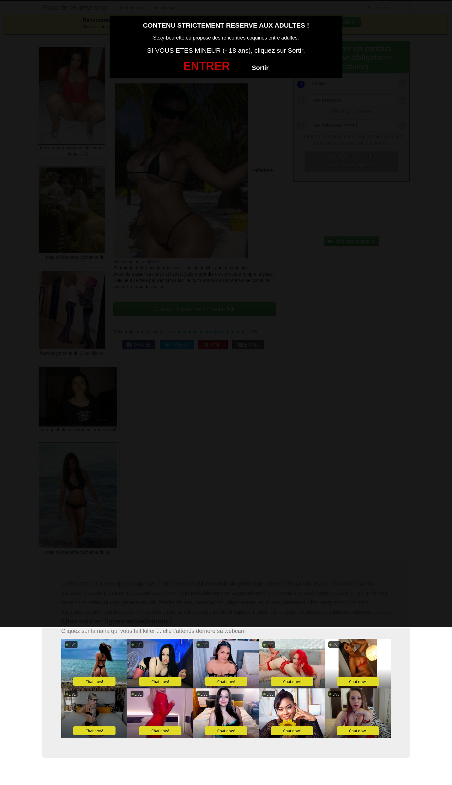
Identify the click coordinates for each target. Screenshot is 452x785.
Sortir (260, 67)
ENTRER (206, 66)
